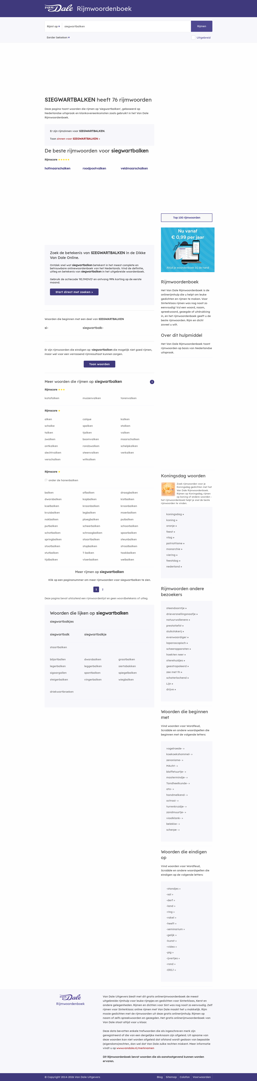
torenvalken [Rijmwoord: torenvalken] (129, 398)
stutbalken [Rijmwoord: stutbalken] (52, 552)
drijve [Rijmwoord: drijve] (170, 689)
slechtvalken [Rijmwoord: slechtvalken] (53, 452)
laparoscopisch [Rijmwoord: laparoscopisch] (176, 643)
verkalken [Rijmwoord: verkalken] (127, 452)
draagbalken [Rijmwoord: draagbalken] (129, 492)
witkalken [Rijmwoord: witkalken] (89, 459)
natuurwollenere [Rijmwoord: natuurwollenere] (177, 619)
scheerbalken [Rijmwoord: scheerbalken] (91, 526)
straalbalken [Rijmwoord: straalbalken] (129, 546)
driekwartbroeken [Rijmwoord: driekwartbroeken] (62, 691)
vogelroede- (174, 748)
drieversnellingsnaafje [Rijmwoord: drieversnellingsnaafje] (181, 614)
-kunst (170, 940)
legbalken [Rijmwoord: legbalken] (89, 512)
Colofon (185, 1077)
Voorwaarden (202, 1077)
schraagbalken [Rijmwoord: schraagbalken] (92, 532)
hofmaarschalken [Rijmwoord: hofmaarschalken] (57, 168)
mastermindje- (176, 777)
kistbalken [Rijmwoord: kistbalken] (127, 499)
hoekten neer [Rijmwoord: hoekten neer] (175, 654)
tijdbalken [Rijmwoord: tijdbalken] (51, 559)
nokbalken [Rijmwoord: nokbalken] (51, 519)
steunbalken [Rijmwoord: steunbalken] (129, 539)
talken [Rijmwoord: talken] (49, 432)
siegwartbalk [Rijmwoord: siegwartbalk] (59, 634)
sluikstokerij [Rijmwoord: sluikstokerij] (174, 631)
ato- (169, 789)
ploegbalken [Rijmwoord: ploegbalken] (91, 519)
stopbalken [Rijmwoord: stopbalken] (90, 546)
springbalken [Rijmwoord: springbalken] (53, 539)
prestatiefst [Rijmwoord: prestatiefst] (174, 625)
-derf (169, 900)
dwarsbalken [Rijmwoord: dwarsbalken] (53, 499)
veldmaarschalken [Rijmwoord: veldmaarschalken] (134, 168)
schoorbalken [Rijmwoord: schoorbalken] (129, 526)
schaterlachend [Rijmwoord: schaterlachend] (176, 677)
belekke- (172, 823)
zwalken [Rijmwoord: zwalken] (50, 439)
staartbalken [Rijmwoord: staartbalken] (91, 539)
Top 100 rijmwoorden (186, 217)
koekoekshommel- (178, 754)
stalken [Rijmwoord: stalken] (125, 425)
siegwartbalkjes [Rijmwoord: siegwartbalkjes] (62, 621)
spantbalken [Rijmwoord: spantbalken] (92, 672)
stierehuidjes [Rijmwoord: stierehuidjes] (174, 660)
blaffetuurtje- (175, 771)
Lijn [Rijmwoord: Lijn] (168, 683)
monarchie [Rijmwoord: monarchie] (173, 549)
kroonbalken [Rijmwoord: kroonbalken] (129, 506)
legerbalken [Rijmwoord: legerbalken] (58, 666)
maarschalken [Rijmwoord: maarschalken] (130, 439)
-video (170, 946)
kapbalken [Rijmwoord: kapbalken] (90, 499)
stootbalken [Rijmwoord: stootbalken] (52, 546)
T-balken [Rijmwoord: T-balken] (88, 552)
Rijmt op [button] (52, 26)
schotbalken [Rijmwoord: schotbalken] (53, 532)
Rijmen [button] (201, 26)
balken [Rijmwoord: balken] (49, 492)
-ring (169, 912)
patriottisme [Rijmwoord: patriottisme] (174, 543)
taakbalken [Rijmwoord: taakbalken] (128, 552)
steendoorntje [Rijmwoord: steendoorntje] (175, 608)
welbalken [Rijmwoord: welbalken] (127, 559)
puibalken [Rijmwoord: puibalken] (127, 519)
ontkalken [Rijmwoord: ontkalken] (51, 446)
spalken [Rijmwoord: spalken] (88, 425)
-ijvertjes (172, 958)
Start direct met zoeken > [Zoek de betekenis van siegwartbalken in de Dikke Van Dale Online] (74, 292)
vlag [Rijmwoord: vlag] (169, 537)
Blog (160, 1077)
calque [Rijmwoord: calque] (87, 419)
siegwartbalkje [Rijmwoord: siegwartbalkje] (95, 634)
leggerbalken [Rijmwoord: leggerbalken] (93, 666)
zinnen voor (77, 138)
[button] (152, 381)
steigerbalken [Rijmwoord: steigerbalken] (59, 679)
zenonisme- (173, 760)
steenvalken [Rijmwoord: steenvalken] (91, 452)
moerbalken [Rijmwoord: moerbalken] (128, 512)
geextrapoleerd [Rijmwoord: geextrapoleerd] (176, 666)
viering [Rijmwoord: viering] (170, 555)
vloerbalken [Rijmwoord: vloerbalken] (90, 559)
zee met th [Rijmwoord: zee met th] (173, 672)
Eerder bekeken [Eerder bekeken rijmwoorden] (57, 37)
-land (169, 906)
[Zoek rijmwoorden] (81, 26)
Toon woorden (99, 364)
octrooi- (171, 800)
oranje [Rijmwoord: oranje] (170, 525)
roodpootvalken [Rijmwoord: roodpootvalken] (94, 168)
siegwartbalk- (93, 328)
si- (46, 328)
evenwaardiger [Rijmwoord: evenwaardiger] (176, 637)
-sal (168, 894)
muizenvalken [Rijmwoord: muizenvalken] (92, 398)
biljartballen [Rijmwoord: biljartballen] (58, 659)
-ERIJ (170, 970)
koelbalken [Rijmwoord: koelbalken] (52, 506)
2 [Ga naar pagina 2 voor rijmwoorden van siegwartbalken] (102, 589)
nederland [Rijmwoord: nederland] (173, 566)
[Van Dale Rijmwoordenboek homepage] (61, 8)
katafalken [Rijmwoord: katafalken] (52, 398)
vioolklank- (173, 818)
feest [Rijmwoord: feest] (169, 531)
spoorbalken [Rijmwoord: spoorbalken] (129, 532)
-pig (169, 952)
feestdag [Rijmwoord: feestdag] (172, 560)
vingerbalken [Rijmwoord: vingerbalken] (93, 679)
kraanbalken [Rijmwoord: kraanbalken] (91, 506)
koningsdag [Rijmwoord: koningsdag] (174, 514)
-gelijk (170, 935)
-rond (169, 964)
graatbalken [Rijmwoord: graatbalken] (127, 659)
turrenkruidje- (175, 806)
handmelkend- (176, 795)
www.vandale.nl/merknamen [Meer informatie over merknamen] (135, 1048)
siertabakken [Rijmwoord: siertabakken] (127, 666)
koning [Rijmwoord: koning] (170, 520)
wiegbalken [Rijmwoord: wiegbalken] (126, 679)
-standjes (172, 888)
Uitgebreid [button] (204, 37)
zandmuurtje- (175, 812)
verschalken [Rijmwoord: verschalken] (53, 459)
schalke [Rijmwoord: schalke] (50, 425)
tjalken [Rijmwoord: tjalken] (87, 432)
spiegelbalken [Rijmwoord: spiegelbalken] (128, 672)
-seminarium (174, 929)
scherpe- (172, 829)
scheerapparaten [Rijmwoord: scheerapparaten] (177, 648)
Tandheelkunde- (177, 783)
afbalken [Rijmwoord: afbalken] (88, 492)
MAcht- (171, 765)
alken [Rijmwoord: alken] (48, 419)
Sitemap (171, 1077)
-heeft (170, 923)
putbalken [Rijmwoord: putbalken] (51, 526)
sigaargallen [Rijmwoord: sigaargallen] (58, 672)
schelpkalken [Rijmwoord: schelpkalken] (129, 446)
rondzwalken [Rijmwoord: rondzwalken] (91, 446)
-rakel (170, 917)
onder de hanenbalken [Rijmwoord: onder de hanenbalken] (63, 480)
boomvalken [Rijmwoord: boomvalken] (91, 439)
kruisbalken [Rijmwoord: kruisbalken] (52, 512)
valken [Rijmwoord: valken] (125, 432)
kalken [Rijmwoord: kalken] (125, 419)
